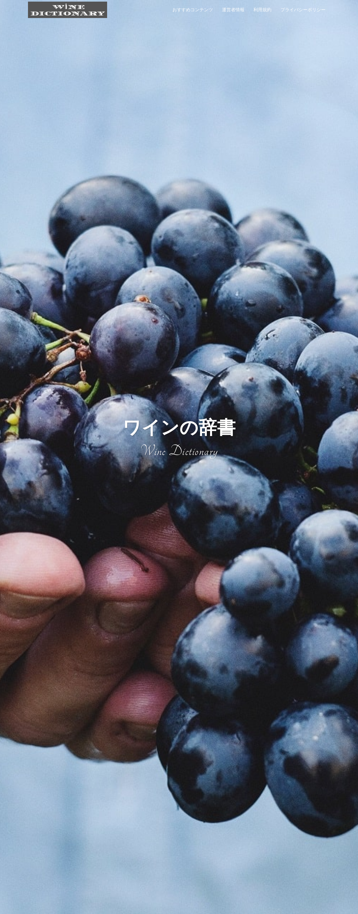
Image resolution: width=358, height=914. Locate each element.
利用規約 (262, 9)
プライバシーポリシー (303, 9)
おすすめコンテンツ (192, 9)
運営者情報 (233, 9)
